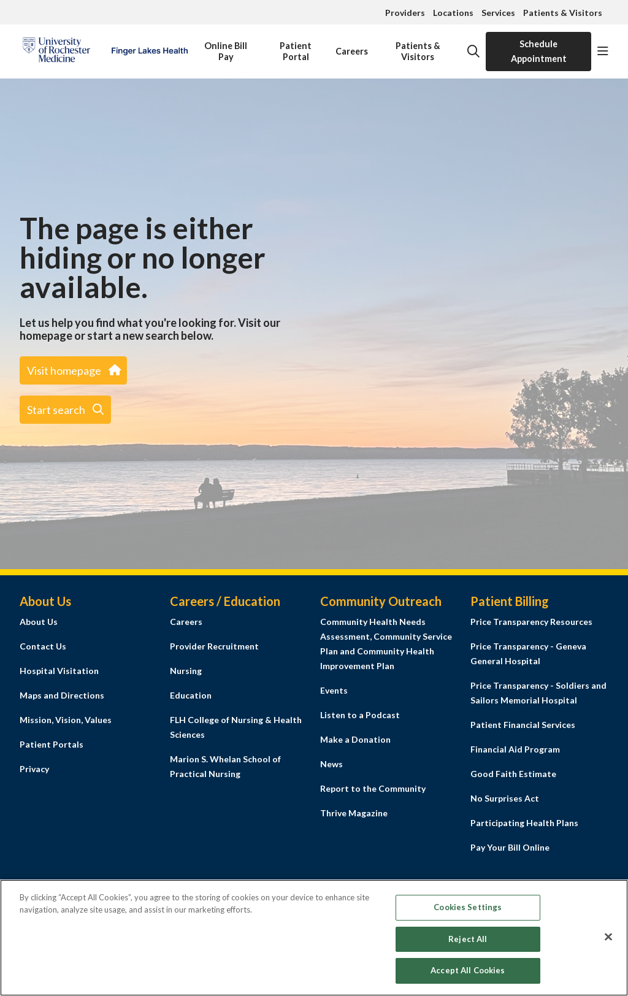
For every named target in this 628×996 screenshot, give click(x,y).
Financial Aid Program (515, 749)
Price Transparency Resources (531, 621)
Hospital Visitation (59, 670)
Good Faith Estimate (513, 773)
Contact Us (43, 646)
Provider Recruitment (214, 646)
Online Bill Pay (226, 47)
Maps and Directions (62, 695)
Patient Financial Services (522, 724)
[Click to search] (473, 51)
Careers (352, 44)
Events (334, 690)
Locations (453, 12)
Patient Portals (51, 744)
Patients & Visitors (562, 12)
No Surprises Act (504, 798)
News (331, 764)
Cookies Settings (468, 907)
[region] (314, 937)
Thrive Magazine (354, 813)
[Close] (608, 937)
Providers (405, 12)
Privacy (34, 769)
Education (191, 695)
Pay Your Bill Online (510, 847)
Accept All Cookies (468, 970)
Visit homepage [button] (73, 370)
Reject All (467, 939)
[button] (602, 51)
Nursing (186, 670)
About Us (39, 621)
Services (498, 12)
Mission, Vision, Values (66, 719)
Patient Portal (296, 47)
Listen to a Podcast (360, 715)
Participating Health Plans (524, 823)
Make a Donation (355, 739)
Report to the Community (373, 788)
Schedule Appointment (539, 51)
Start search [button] (65, 409)
